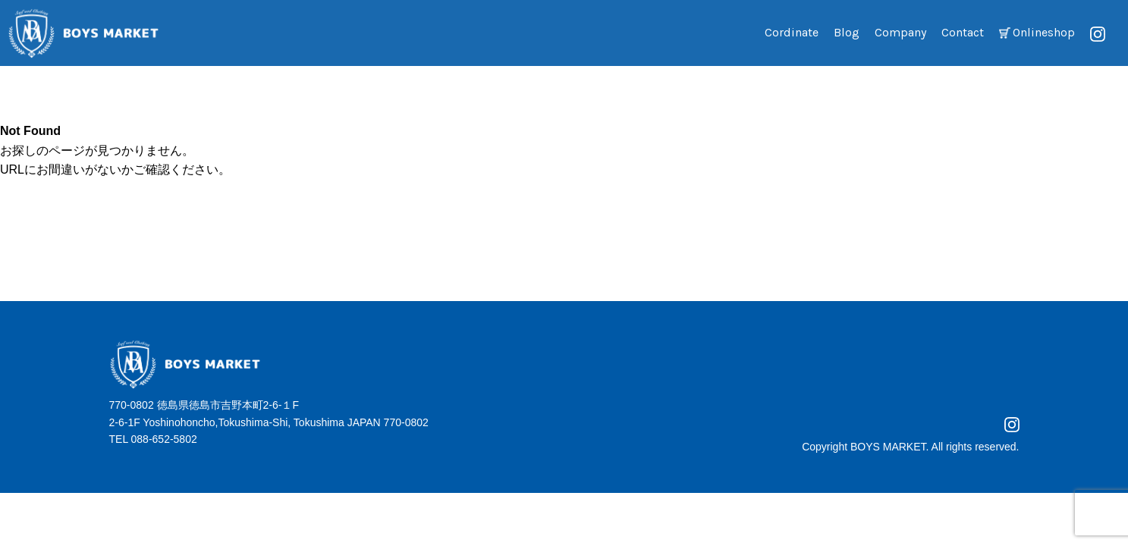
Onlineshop (1044, 32)
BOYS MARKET (888, 447)
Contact (962, 32)
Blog (846, 32)
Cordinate (792, 32)
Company (900, 32)
